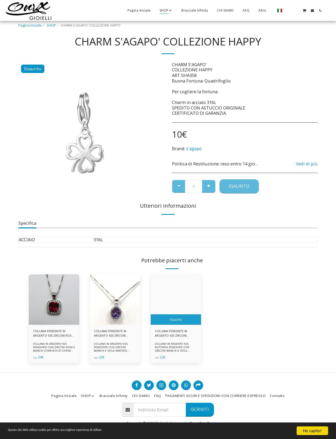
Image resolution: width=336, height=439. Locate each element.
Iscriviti (200, 409)
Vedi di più (307, 164)
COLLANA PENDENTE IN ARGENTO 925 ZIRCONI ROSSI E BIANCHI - (51, 334)
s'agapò (194, 148)
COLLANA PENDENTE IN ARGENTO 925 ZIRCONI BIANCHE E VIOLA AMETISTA (112, 334)
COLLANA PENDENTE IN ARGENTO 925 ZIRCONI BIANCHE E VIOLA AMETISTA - (173, 334)
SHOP (51, 25)
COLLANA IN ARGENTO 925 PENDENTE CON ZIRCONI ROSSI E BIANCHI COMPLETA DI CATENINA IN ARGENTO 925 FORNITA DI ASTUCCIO (54, 352)
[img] (54, 299)
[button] (288, 10)
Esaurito (239, 186)
